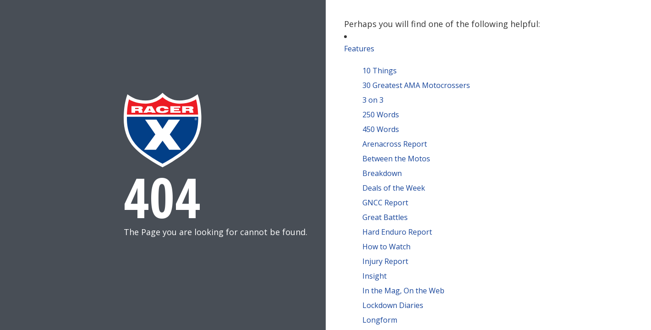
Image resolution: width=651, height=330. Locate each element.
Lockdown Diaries (392, 305)
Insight (374, 276)
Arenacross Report (394, 144)
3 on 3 (372, 100)
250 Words (380, 115)
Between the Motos (396, 159)
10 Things (379, 71)
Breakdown (382, 173)
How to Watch (386, 247)
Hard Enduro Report (397, 232)
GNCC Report (385, 203)
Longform (379, 320)
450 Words (380, 129)
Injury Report (385, 261)
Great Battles (385, 217)
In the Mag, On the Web (403, 291)
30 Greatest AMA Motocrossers (416, 85)
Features (359, 49)
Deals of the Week (393, 188)
